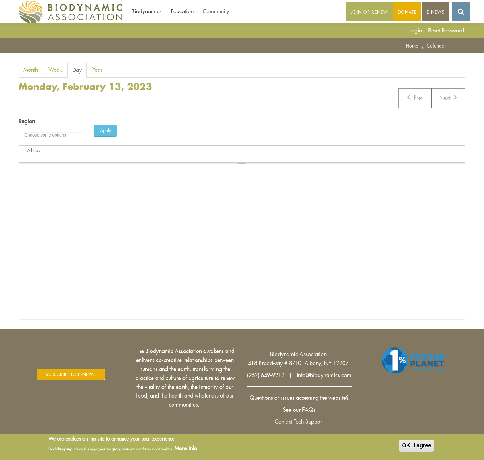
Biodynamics (146, 11)
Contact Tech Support (299, 421)
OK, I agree (416, 447)
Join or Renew (369, 12)
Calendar (436, 46)
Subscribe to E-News (71, 374)
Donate (407, 12)
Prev (415, 98)
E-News (435, 12)
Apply (105, 130)
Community (216, 11)
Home (412, 46)
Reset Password (446, 30)
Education (182, 11)
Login (415, 30)
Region (27, 121)
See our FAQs (299, 410)
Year (97, 70)
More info (185, 449)
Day (79, 72)
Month (30, 70)
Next (448, 98)
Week (55, 70)
